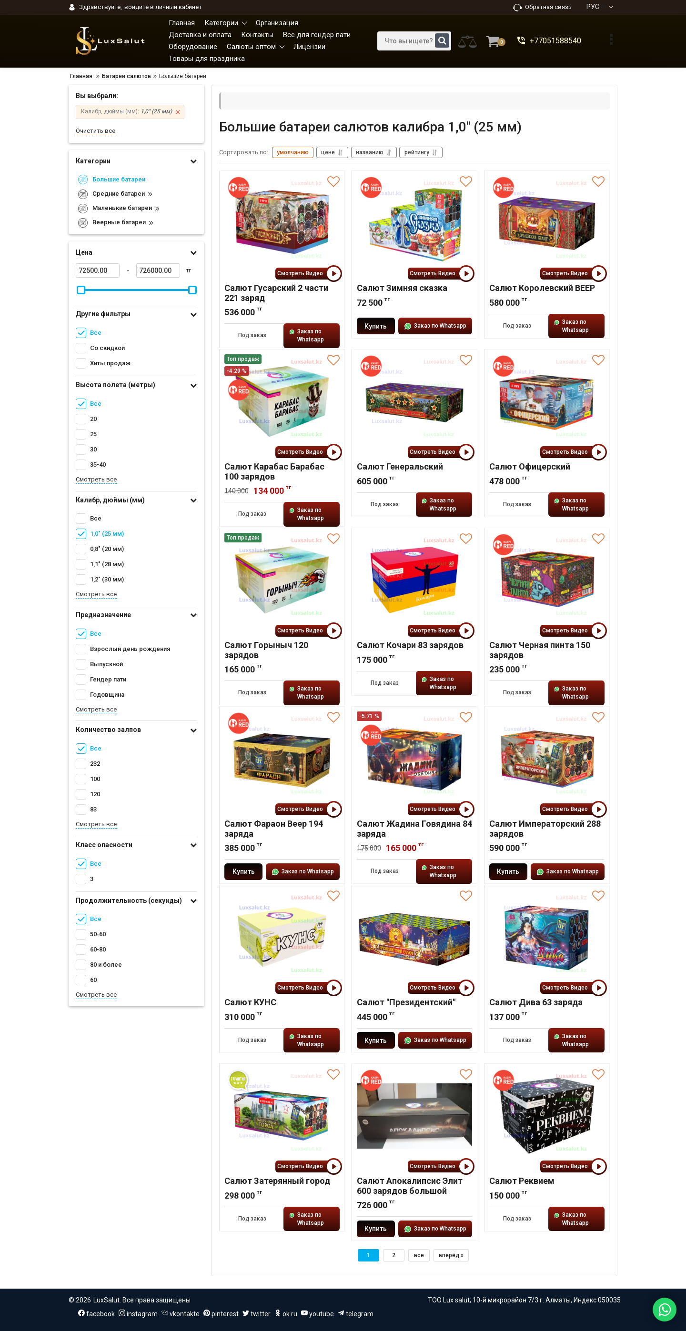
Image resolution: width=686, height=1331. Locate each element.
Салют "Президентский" (406, 1003)
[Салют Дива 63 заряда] (547, 938)
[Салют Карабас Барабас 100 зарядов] (282, 402)
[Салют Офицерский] (547, 402)
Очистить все (95, 130)
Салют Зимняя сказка (402, 288)
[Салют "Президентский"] (414, 938)
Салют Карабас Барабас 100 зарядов (274, 472)
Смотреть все (96, 479)
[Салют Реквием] (547, 1116)
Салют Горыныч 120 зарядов (266, 650)
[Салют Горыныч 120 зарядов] (282, 581)
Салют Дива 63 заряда (536, 1003)
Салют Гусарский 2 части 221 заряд (276, 293)
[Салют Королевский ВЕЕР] (547, 223)
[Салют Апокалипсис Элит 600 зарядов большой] (414, 1116)
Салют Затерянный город (277, 1181)
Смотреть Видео (308, 274)
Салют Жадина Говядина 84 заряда (414, 829)
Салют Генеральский (400, 467)
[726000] (158, 270)
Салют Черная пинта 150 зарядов (539, 650)
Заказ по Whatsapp (307, 336)
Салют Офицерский (529, 467)
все (419, 1255)
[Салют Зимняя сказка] (414, 223)
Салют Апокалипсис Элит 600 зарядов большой (410, 1186)
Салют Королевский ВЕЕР (542, 288)
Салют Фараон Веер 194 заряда (273, 829)
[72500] (98, 270)
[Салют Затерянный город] (282, 1116)
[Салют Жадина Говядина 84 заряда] (414, 759)
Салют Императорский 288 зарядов (545, 829)
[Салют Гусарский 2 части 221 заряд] (282, 223)
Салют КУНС (250, 1003)
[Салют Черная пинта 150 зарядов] (547, 581)
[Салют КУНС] (282, 938)
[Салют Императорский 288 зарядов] (547, 759)
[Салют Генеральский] (414, 402)
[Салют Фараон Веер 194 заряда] (282, 759)
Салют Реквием (522, 1181)
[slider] (81, 290)
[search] (414, 40)
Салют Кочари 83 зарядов (410, 645)
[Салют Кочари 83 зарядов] (414, 581)
